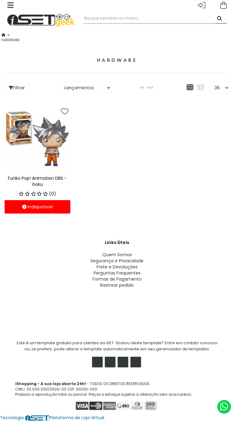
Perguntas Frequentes (117, 273)
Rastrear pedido (117, 285)
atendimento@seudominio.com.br (52, 313)
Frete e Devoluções (117, 267)
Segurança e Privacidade (117, 261)
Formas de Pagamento (117, 279)
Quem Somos (117, 255)
